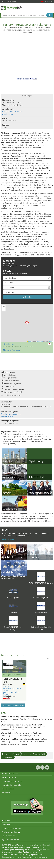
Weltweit (15, 754)
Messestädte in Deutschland (12, 781)
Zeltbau (6, 687)
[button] (27, 323)
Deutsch (48, 2)
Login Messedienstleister (10, 840)
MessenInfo (11, 7)
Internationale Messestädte (11, 785)
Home (4, 754)
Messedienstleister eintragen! (13, 705)
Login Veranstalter (8, 836)
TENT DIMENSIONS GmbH (13, 680)
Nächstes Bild (25, 666)
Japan (26, 754)
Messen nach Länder (9, 777)
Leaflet (29, 341)
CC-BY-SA (50, 341)
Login (3, 2)
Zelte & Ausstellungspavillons (11, 691)
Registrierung (11, 2)
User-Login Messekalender (11, 832)
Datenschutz (6, 820)
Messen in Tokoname (11, 350)
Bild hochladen (8, 539)
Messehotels (6, 793)
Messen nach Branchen (10, 774)
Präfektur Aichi (39, 754)
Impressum (6, 824)
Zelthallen (7, 694)
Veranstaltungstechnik (12, 688)
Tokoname (8, 757)
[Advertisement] (27, 49)
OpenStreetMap (40, 341)
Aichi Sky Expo (8, 344)
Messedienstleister (8, 789)
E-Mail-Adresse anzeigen (12, 111)
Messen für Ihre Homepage (11, 828)
